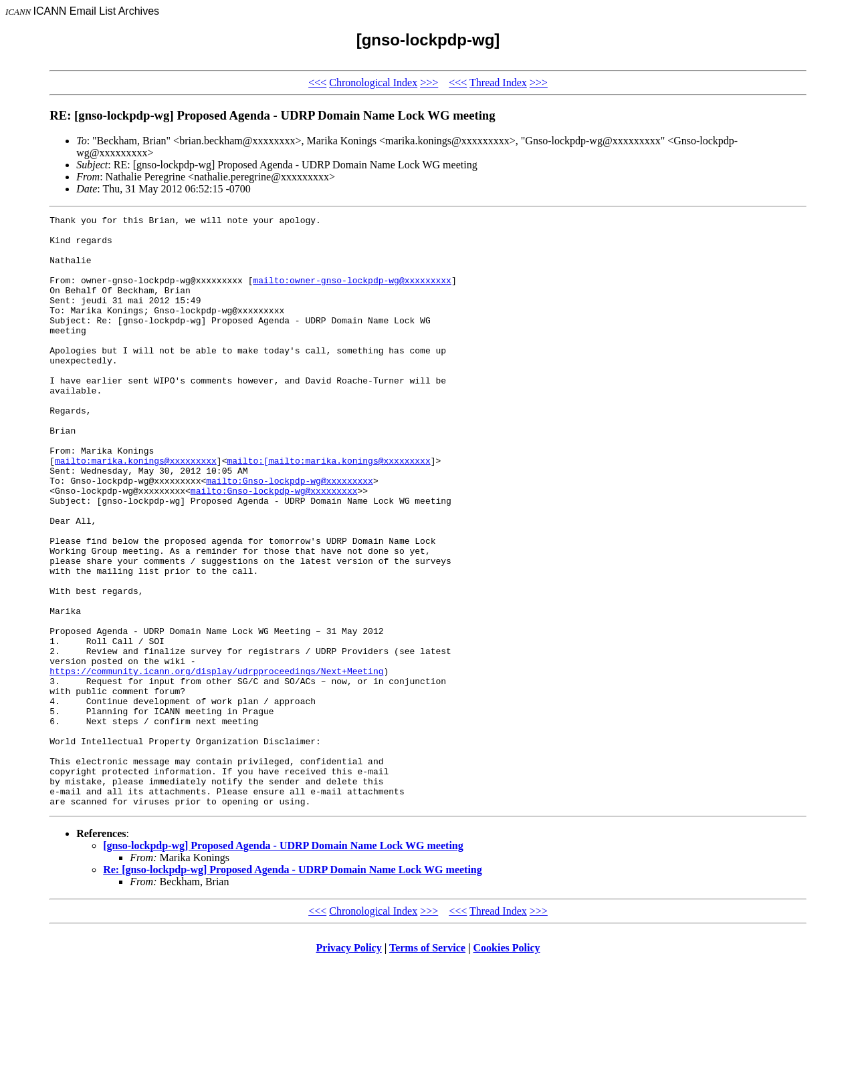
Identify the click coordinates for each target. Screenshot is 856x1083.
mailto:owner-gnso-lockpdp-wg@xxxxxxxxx (352, 294)
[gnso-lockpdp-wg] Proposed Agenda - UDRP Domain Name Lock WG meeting (283, 963)
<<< (317, 82)
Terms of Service (427, 1066)
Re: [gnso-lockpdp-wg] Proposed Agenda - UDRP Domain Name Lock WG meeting (292, 987)
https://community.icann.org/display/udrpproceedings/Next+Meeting (216, 763)
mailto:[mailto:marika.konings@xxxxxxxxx (328, 510)
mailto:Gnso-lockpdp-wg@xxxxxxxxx (289, 534)
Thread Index (498, 82)
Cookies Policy (506, 1066)
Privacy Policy (349, 1066)
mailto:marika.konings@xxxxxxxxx (136, 510)
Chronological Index (373, 82)
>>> (429, 82)
